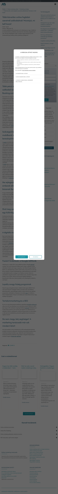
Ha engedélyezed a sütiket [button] (22, 73)
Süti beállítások (35, 256)
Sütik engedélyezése (21, 256)
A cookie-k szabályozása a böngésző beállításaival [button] (24, 80)
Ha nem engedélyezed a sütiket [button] (23, 76)
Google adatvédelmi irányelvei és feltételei (28, 70)
